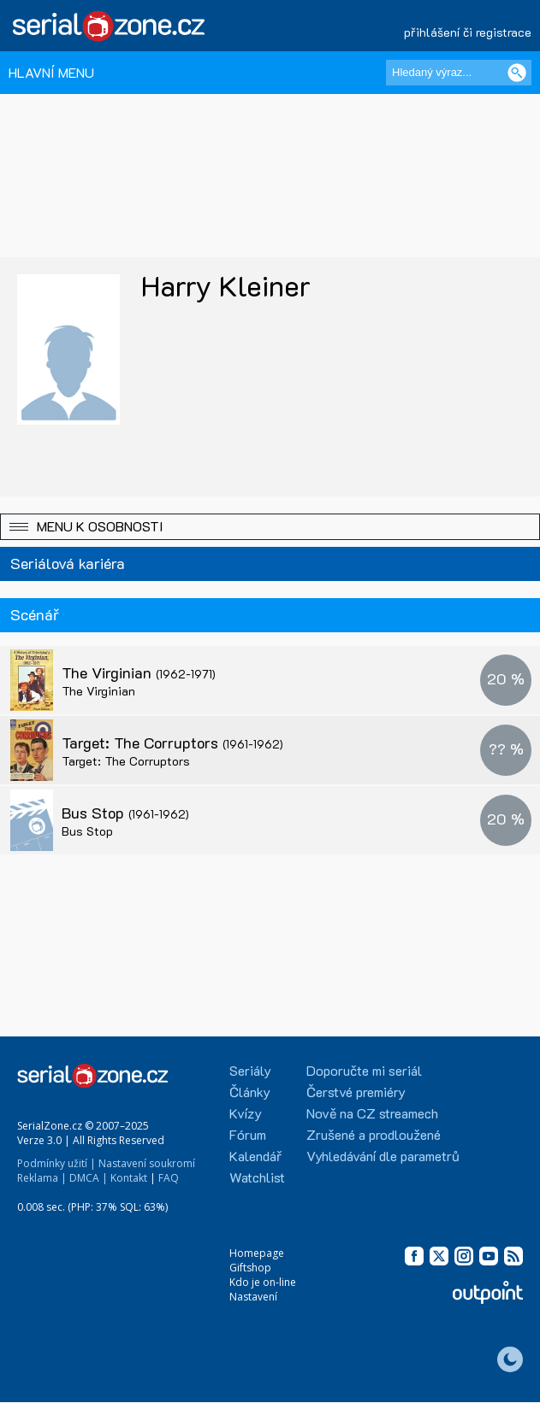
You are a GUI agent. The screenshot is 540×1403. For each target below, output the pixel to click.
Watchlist (257, 1177)
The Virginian (139, 672)
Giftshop (250, 1267)
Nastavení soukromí (146, 1163)
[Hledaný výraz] (458, 72)
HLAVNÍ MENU (51, 72)
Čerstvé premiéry (356, 1092)
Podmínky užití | (56, 1163)
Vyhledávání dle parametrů (383, 1156)
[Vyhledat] (516, 72)
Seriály (250, 1070)
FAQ (168, 1178)
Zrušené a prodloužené (373, 1134)
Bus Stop (125, 812)
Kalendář (255, 1156)
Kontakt (128, 1178)
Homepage (256, 1253)
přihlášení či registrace (467, 32)
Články (249, 1092)
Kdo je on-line (262, 1282)
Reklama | (42, 1178)
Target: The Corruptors (172, 742)
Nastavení (253, 1296)
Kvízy (245, 1113)
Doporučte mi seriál (364, 1070)
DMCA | (88, 1178)
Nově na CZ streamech (372, 1113)
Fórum (247, 1134)
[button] (270, 527)
